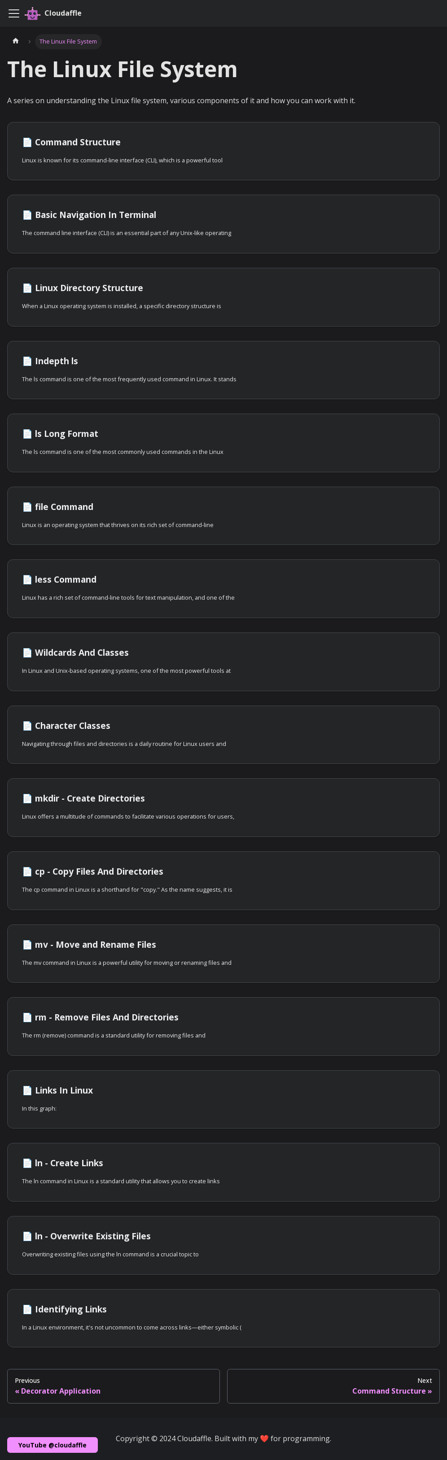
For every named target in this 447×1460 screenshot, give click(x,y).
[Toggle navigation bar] (14, 13)
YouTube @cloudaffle (52, 1445)
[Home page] (15, 41)
